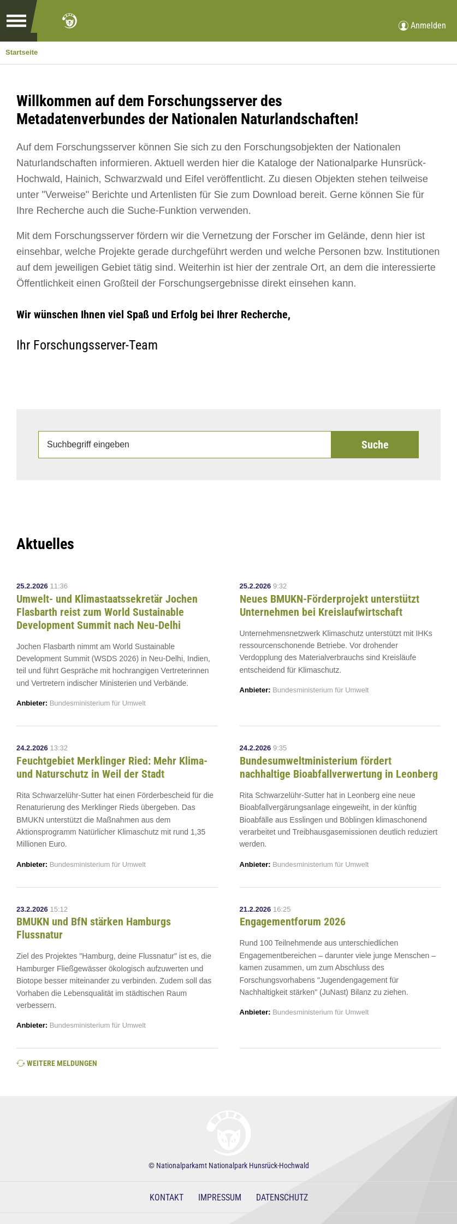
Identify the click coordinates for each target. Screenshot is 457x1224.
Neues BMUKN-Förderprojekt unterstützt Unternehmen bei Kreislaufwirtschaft (329, 605)
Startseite (21, 52)
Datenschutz (282, 1197)
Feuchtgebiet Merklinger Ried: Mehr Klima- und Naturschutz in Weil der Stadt (111, 767)
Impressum (219, 1197)
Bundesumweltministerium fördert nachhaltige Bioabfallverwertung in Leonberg (339, 767)
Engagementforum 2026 (293, 921)
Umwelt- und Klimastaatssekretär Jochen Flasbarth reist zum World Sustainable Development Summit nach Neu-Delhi (107, 612)
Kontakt (166, 1197)
